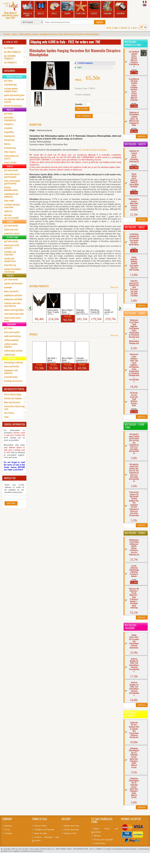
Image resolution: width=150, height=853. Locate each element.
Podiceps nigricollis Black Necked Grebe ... (82, 311)
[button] (31, 308)
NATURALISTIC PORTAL (14, 389)
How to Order (40, 825)
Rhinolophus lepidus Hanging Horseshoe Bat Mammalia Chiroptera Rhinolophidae (59, 34)
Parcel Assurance (71, 829)
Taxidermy (107, 8)
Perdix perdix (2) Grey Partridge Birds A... (109, 311)
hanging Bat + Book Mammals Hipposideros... (39, 359)
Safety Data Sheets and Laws (14, 407)
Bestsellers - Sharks (135, 313)
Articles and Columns (13, 398)
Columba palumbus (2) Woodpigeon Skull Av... (82, 359)
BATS (80, 67)
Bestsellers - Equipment (131, 714)
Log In (108, 28)
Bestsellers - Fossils (135, 533)
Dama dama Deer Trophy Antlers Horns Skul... (53, 311)
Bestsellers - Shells (135, 227)
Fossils (94, 8)
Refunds (97, 835)
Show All (114, 287)
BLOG (135, 28)
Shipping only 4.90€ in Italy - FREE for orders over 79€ (65, 42)
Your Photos (9, 412)
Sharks (67, 8)
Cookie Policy (99, 843)
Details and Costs (71, 825)
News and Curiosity (12, 402)
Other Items (81, 8)
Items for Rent (40, 833)
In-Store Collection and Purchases (45, 839)
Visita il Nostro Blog (12, 394)
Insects (41, 8)
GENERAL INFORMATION (14, 424)
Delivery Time (70, 833)
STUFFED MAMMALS (85, 63)
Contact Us (125, 28)
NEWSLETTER (10, 478)
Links (6, 416)
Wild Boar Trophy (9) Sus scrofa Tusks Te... (95, 311)
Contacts (8, 833)
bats (14, 34)
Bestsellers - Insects (135, 144)
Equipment (121, 8)
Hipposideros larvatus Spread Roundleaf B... (39, 311)
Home (116, 28)
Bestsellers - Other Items (134, 426)
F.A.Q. (7, 829)
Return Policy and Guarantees (104, 830)
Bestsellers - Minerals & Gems (133, 43)
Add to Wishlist (84, 115)
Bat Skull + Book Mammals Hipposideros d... (53, 359)
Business (8, 825)
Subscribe (11, 503)
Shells (54, 8)
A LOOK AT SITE (11, 42)
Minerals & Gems (28, 9)
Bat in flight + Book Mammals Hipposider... (67, 311)
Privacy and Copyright (103, 839)
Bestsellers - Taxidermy (131, 627)
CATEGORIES (9, 70)
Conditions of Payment (44, 829)
